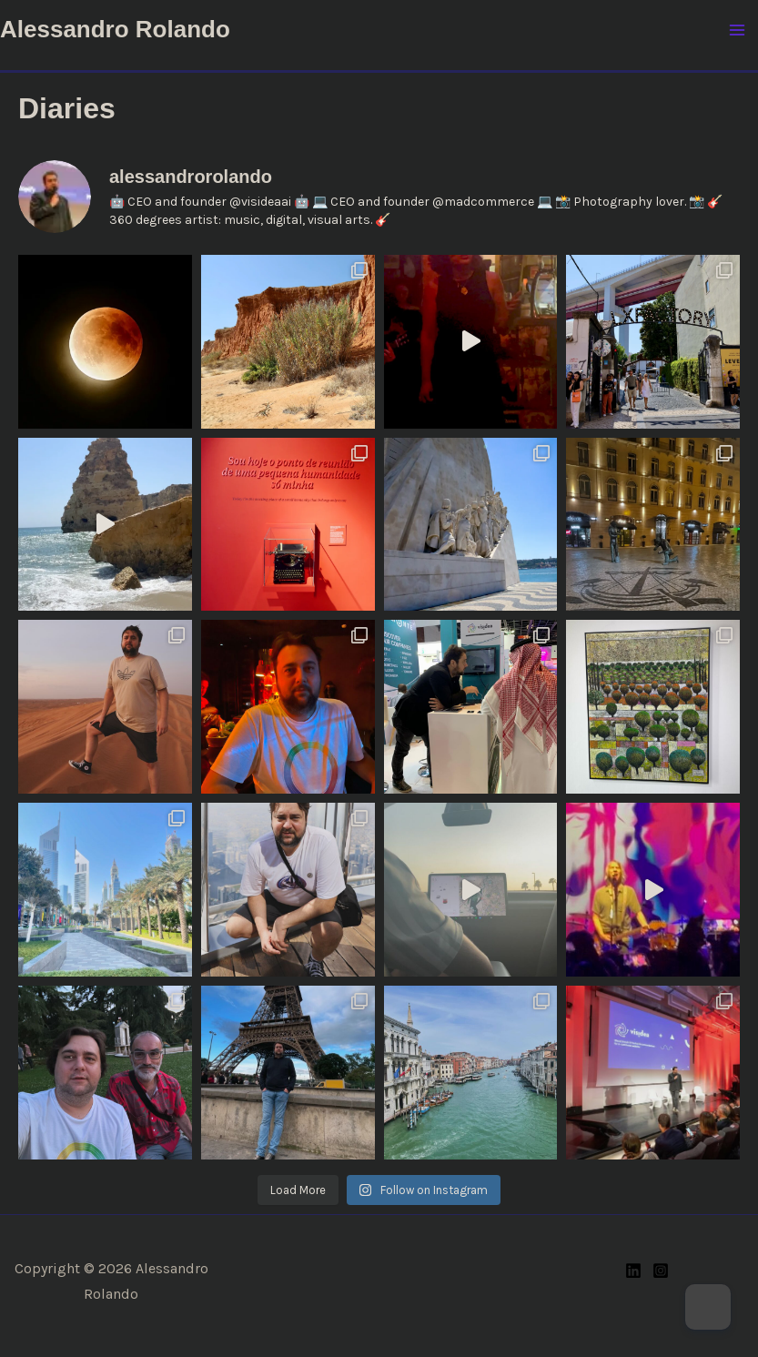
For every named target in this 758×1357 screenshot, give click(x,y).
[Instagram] (660, 1270)
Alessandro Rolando (115, 29)
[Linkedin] (633, 1270)
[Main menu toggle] (738, 30)
